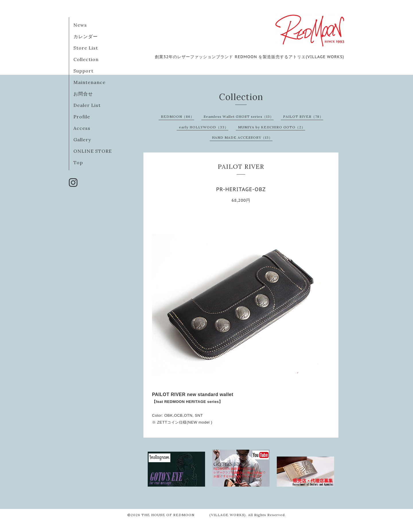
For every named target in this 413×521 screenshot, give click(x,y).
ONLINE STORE (92, 151)
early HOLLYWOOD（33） (203, 127)
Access (81, 128)
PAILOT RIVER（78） (303, 116)
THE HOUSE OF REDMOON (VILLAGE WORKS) (193, 515)
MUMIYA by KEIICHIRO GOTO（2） (271, 127)
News (80, 25)
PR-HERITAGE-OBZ (241, 189)
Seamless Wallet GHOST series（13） (239, 116)
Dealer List (87, 105)
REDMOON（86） (177, 116)
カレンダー (85, 36)
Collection (86, 59)
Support (83, 71)
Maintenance (89, 82)
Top (78, 162)
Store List (85, 48)
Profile (81, 117)
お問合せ (83, 94)
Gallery (82, 139)
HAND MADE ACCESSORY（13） (242, 137)
